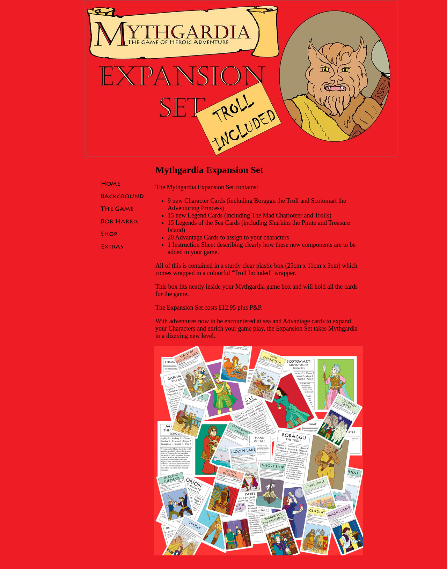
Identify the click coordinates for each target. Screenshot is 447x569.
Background (122, 196)
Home (122, 183)
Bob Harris (122, 221)
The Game (122, 208)
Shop (122, 233)
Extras (122, 246)
